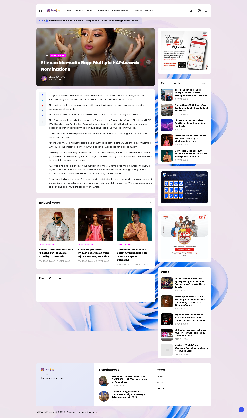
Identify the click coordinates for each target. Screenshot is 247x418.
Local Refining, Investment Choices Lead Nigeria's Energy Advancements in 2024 (128, 394)
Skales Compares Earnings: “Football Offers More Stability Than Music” (56, 253)
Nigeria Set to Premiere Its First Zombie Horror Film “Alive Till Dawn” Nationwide (190, 317)
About (160, 382)
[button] (42, 121)
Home (68, 10)
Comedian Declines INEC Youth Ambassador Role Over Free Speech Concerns (132, 255)
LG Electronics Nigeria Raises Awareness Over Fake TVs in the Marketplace (190, 333)
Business (102, 10)
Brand (78, 10)
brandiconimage (90, 412)
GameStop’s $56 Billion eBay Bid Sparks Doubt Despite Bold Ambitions (191, 108)
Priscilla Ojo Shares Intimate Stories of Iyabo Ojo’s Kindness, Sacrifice (94, 253)
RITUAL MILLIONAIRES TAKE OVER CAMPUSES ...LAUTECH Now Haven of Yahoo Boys (130, 379)
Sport (136, 10)
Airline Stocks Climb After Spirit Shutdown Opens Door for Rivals (190, 123)
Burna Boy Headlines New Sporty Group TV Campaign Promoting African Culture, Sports (190, 282)
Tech (89, 10)
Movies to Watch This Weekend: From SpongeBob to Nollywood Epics (191, 348)
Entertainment (120, 10)
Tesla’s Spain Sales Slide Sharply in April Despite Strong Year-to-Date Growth (191, 93)
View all (149, 202)
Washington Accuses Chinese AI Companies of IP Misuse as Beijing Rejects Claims (93, 20)
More (148, 10)
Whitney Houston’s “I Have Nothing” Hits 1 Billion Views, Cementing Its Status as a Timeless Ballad (190, 301)
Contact (161, 388)
